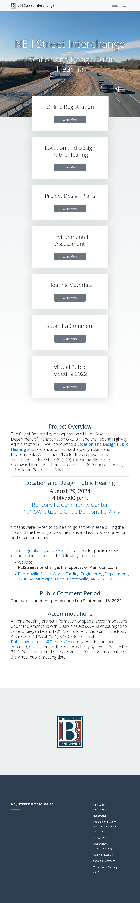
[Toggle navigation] (119, 5)
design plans (31, 550)
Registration (100, 815)
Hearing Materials (103, 854)
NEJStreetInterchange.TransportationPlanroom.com (67, 567)
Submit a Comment (104, 860)
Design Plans (100, 837)
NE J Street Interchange (32, 6)
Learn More (70, 119)
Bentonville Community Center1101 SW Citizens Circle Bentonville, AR (67, 508)
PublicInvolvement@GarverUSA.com (45, 641)
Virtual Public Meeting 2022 (105, 869)
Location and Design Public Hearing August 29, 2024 (105, 826)
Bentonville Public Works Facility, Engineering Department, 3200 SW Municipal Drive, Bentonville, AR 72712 (73, 576)
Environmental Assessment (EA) (102, 846)
